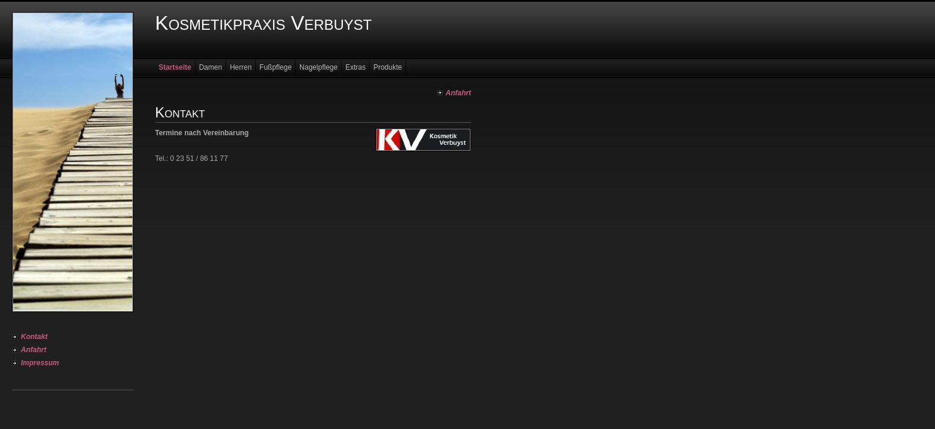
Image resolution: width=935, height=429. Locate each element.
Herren (241, 67)
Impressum (40, 363)
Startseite (175, 67)
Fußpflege (275, 67)
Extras (355, 67)
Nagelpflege (318, 67)
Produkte (387, 67)
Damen (210, 67)
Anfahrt (34, 350)
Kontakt (34, 336)
